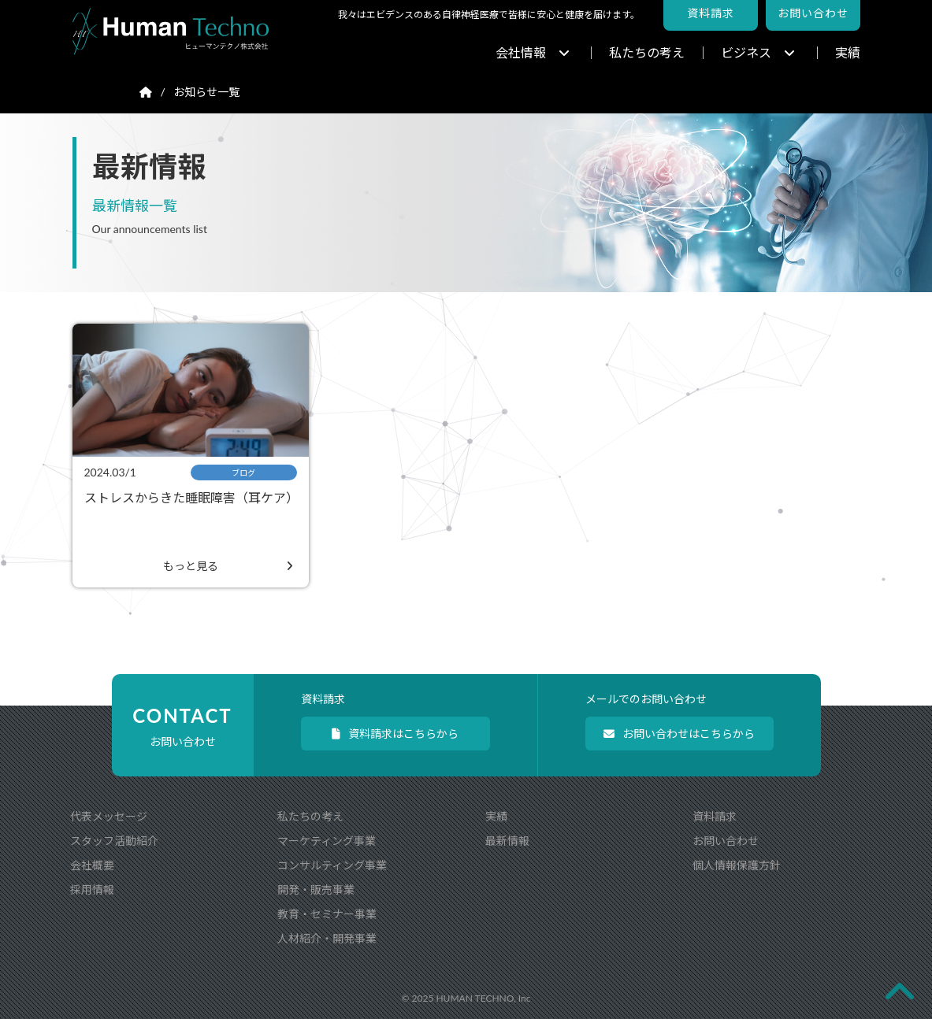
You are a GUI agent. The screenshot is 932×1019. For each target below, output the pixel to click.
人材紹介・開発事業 (327, 938)
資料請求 (715, 816)
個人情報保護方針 (737, 865)
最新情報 (507, 840)
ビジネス (758, 52)
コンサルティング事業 (332, 865)
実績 (847, 52)
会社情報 (533, 52)
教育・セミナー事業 (327, 914)
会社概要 (92, 865)
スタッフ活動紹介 (114, 840)
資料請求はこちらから (395, 733)
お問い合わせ (726, 840)
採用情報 (92, 889)
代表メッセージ (108, 816)
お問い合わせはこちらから (679, 733)
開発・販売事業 (316, 889)
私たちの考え (647, 52)
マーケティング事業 (326, 840)
